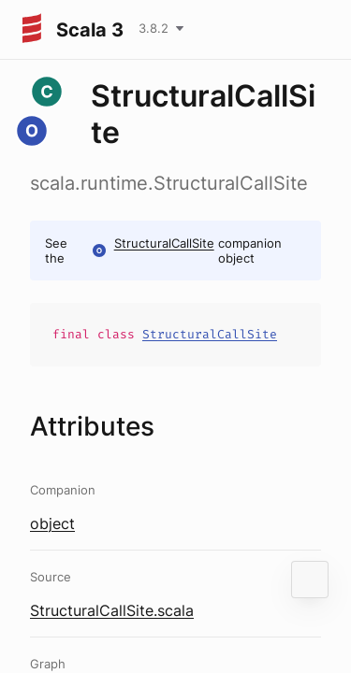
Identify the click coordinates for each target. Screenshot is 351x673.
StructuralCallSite (164, 243)
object (52, 523)
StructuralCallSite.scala (112, 610)
